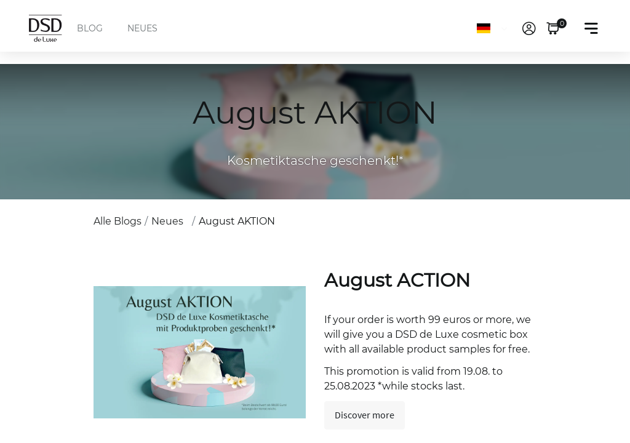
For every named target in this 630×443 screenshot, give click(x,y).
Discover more (364, 415)
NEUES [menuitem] (142, 28)
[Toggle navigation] (591, 28)
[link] (529, 28)
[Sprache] (494, 28)
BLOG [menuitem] (90, 28)
